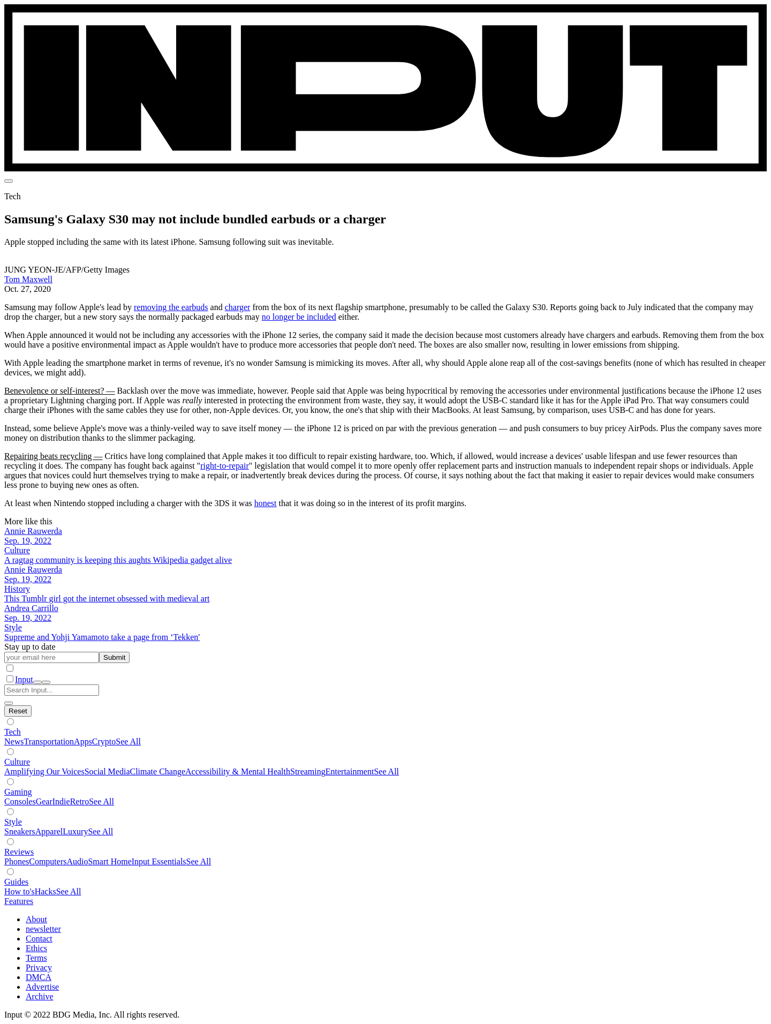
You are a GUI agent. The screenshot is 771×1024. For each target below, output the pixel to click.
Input (24, 679)
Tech (12, 731)
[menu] (8, 181)
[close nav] (46, 682)
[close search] (8, 703)
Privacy (39, 967)
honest (265, 503)
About (36, 919)
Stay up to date (30, 646)
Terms (36, 957)
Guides (16, 881)
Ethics (36, 948)
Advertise (42, 986)
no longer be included (299, 316)
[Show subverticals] (10, 721)
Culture (17, 761)
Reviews (19, 851)
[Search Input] (51, 690)
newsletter (43, 928)
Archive (40, 996)
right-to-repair (224, 465)
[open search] (37, 682)
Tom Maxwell (28, 279)
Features (18, 901)
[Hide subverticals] (18, 711)
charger (238, 307)
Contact (39, 938)
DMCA (38, 977)
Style (13, 821)
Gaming (18, 791)
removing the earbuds (171, 307)
